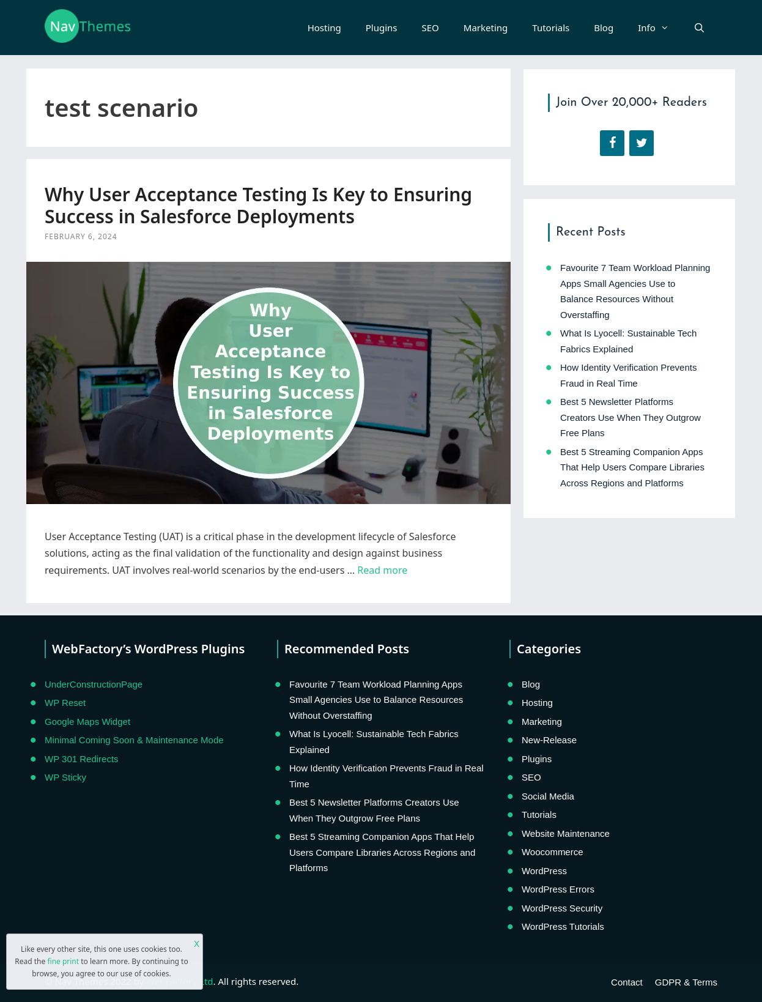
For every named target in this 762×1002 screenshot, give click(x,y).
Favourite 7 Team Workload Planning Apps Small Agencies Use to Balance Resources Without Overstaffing (376, 700)
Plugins (382, 27)
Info (659, 27)
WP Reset (65, 702)
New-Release (549, 740)
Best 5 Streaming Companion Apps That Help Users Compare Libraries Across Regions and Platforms (632, 467)
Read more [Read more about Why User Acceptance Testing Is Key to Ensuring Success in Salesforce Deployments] (382, 570)
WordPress (544, 871)
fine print (63, 961)
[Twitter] (641, 143)
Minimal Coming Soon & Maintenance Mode (134, 740)
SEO (430, 27)
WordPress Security (562, 908)
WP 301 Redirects (82, 759)
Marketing (486, 27)
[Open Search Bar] (699, 27)
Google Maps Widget (87, 721)
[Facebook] (612, 143)
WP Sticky (65, 777)
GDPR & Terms (686, 982)
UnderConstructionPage (93, 684)
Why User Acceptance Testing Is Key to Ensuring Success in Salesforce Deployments (258, 205)
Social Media (548, 796)
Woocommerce (552, 852)
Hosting (324, 27)
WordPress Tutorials (563, 926)
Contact (627, 982)
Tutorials (550, 27)
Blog (603, 27)
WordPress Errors (558, 889)
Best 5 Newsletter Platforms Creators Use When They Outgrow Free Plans (630, 417)
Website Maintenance (566, 833)
